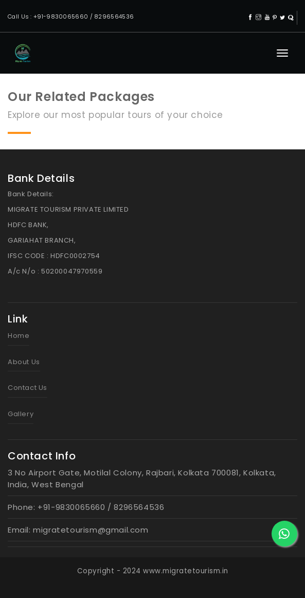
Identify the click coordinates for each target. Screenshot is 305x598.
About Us (24, 362)
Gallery (20, 414)
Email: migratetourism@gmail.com (78, 529)
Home (18, 335)
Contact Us (27, 387)
